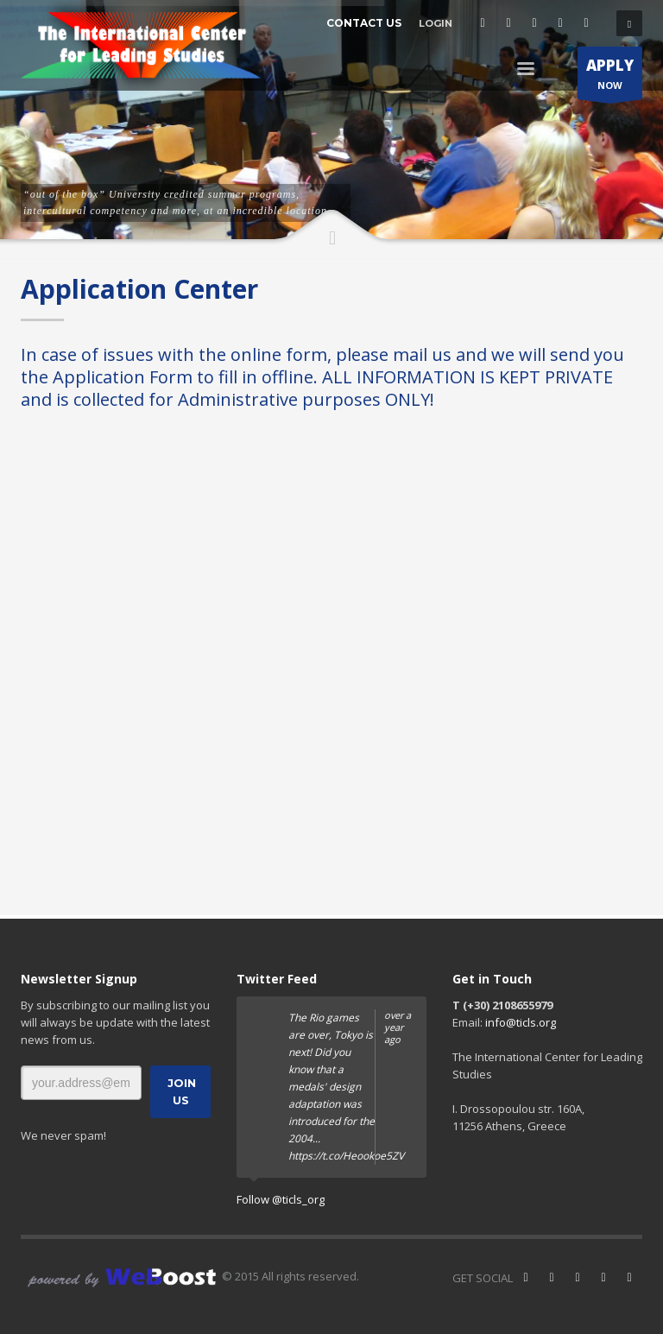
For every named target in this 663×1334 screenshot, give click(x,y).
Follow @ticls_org (281, 1199)
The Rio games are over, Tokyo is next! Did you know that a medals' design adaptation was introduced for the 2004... (351, 1087)
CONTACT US (363, 22)
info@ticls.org (520, 1022)
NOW (610, 77)
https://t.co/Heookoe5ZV (346, 1155)
